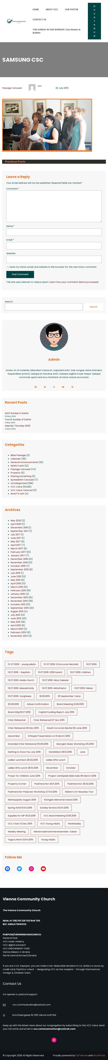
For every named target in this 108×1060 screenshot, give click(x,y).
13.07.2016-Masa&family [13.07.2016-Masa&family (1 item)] (21, 688)
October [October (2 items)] (71, 767)
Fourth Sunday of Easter (18, 419)
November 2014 (19, 636)
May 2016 (16, 580)
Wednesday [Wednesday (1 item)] (74, 823)
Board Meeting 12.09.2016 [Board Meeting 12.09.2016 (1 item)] (70, 704)
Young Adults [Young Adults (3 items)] (48, 839)
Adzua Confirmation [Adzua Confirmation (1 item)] (38, 704)
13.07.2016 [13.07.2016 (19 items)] (91, 664)
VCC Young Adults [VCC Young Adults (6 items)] (50, 823)
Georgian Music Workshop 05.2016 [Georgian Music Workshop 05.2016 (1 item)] (75, 744)
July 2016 (15, 573)
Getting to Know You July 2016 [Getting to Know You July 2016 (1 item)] (24, 752)
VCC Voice (16, 486)
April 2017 (16, 545)
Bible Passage (18, 455)
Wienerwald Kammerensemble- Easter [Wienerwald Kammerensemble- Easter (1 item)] (55, 831)
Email (10, 239)
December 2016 (19, 559)
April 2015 (16, 625)
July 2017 (15, 534)
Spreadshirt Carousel (22, 479)
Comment (12, 188)
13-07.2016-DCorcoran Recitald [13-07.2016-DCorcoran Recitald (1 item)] (61, 664)
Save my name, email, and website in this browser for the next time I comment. (53, 267)
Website (10, 253)
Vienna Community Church (29, 899)
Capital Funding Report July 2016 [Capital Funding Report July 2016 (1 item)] (56, 712)
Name (10, 226)
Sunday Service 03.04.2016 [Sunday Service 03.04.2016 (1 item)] (54, 807)
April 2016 (16, 583)
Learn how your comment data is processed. (74, 282)
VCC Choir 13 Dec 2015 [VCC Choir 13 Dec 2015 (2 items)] (20, 823)
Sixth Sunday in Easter (17, 413)
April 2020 (16, 524)
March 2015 (17, 629)
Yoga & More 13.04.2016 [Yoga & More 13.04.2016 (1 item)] (20, 839)
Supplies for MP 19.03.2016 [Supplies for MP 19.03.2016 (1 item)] (22, 815)
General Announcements (25, 462)
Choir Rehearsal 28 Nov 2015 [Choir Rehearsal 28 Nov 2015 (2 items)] (23, 728)
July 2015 (15, 615)
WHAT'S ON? (17, 493)
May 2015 (16, 622)
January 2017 (18, 555)
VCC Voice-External (22, 490)
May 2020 (16, 520)
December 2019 (19, 527)
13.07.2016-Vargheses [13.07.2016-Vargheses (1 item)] (19, 696)
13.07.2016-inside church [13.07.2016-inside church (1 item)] (21, 680)
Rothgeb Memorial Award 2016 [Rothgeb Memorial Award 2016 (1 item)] (61, 799)
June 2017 (16, 538)
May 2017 (16, 541)
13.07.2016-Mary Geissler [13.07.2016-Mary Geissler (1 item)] (55, 680)
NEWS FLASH (17, 465)
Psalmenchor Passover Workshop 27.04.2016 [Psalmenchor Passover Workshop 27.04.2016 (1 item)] (32, 791)
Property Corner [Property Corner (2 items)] (17, 783)
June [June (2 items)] (82, 752)
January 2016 (18, 594)
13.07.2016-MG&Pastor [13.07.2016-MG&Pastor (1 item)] (54, 688)
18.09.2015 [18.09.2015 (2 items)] (44, 696)
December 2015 (19, 597)
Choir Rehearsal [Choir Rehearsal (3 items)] (16, 720)
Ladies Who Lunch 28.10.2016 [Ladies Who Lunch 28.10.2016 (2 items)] (23, 767)
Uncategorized (19, 483)
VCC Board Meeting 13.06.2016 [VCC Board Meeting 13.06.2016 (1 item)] (60, 815)
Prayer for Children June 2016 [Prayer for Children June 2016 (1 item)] (24, 775)
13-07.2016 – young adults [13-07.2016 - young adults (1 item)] (22, 664)
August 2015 (17, 611)
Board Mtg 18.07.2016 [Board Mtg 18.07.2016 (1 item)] (19, 712)
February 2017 (18, 552)
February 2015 (18, 632)
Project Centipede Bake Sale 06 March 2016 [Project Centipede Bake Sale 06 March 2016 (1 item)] (72, 775)
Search (9, 301)
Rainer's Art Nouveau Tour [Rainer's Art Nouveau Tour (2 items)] (79, 791)
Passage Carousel (12, 88)
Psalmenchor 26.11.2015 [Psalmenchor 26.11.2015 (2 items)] (46, 783)
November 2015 (19, 601)
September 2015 (20, 608)
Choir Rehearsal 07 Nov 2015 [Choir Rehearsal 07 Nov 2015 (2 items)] (49, 720)
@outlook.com (42, 1004)
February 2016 (18, 590)
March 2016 (17, 587)
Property (16, 472)
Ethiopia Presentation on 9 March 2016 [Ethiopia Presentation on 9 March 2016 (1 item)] (49, 736)
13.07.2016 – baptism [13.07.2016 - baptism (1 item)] (19, 672)
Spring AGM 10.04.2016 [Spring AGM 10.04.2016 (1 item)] (20, 807)
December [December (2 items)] (14, 736)
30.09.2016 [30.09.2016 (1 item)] (13, 704)
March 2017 (17, 548)
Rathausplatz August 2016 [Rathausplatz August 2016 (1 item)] (22, 799)
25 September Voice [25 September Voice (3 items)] (69, 696)
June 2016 (16, 576)
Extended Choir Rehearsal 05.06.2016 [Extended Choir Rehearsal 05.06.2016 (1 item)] (28, 744)
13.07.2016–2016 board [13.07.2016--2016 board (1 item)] (50, 672)
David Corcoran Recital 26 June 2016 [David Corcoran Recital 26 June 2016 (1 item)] (67, 728)
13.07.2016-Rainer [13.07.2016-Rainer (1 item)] (83, 688)
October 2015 (18, 604)
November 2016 (19, 562)
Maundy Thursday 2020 (17, 425)
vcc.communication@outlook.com (54, 1029)
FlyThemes (82, 1055)
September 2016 (20, 569)
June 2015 (16, 618)
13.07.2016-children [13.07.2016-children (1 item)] (80, 672)
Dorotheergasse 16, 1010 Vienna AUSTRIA (34, 1015)
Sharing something (21, 476)
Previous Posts (15, 162)
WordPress (99, 1055)
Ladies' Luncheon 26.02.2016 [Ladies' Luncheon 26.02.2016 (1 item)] (23, 760)
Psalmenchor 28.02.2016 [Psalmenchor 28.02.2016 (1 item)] (80, 783)
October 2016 (18, 566)
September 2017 (20, 531)
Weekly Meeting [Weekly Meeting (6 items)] (17, 831)
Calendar (16, 458)
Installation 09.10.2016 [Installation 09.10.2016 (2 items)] (60, 752)
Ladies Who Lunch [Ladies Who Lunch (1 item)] (55, 760)
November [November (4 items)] (52, 767)
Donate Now (94, 21)
